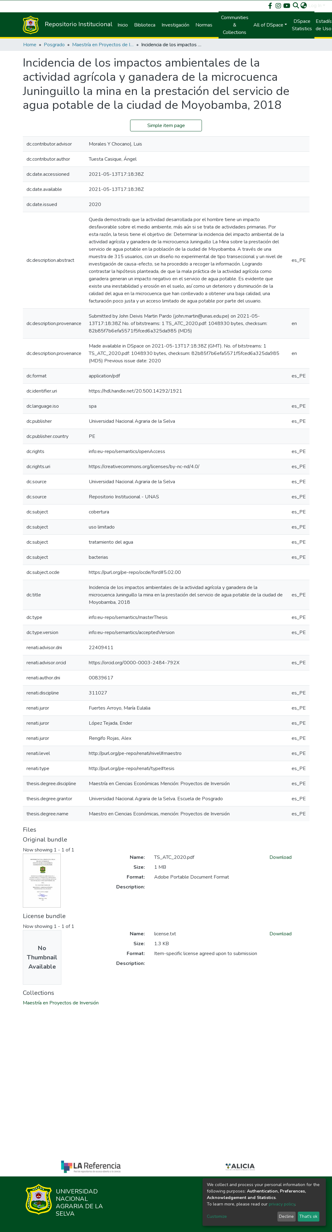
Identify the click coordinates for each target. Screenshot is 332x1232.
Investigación (175, 25)
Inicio (122, 25)
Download (280, 857)
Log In (315, 5)
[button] (304, 5)
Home (29, 44)
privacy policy (282, 1204)
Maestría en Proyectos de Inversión (103, 44)
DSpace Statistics (302, 25)
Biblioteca (144, 25)
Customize (217, 1216)
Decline (286, 1216)
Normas (203, 25)
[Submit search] (296, 5)
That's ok (308, 1216)
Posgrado (54, 44)
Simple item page (166, 125)
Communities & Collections (234, 25)
